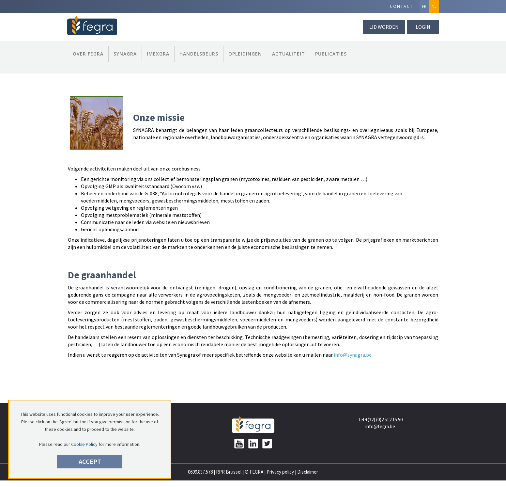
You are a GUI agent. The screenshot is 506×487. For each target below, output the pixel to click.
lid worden (384, 27)
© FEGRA (254, 472)
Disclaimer (307, 472)
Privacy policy (280, 472)
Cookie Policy (84, 444)
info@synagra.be (353, 354)
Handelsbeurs (198, 54)
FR (424, 6)
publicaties (331, 54)
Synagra (125, 54)
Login (423, 27)
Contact (401, 6)
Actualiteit (288, 54)
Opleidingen (245, 54)
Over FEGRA (88, 54)
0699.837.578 (200, 472)
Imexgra (158, 54)
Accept (90, 461)
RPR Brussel (228, 472)
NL (434, 6)
